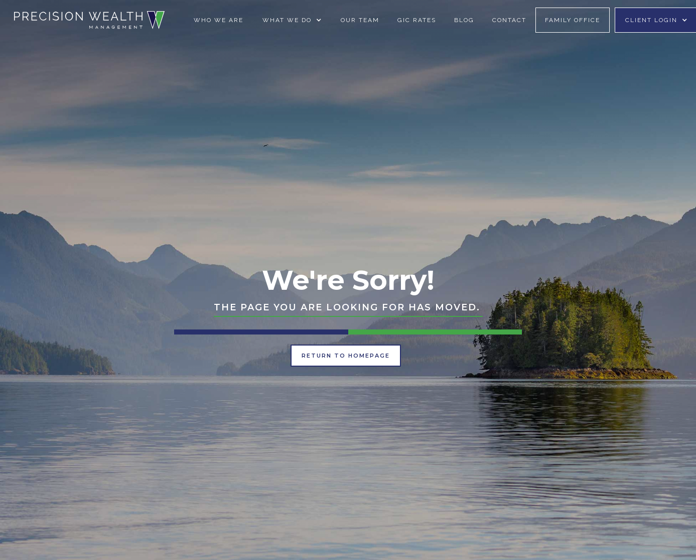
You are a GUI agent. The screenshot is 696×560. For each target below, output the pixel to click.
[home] (89, 20)
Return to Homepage (346, 355)
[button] (292, 20)
